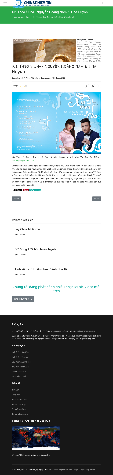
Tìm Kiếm (16, 390)
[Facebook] (102, 3)
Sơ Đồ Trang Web (19, 409)
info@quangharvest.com (85, 331)
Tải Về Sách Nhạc (19, 404)
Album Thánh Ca (32, 78)
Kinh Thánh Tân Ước (20, 357)
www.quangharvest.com (23, 160)
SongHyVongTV (23, 299)
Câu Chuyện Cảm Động (21, 362)
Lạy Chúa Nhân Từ (27, 229)
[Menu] (5, 3)
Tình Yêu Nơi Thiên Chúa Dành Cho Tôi (41, 269)
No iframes (56, 49)
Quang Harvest (89, 470)
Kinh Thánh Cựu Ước (20, 352)
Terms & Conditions (20, 414)
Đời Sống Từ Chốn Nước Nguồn (36, 249)
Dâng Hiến (16, 395)
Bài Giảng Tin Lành (19, 400)
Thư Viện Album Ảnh (20, 367)
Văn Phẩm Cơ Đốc (19, 376)
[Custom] (109, 3)
